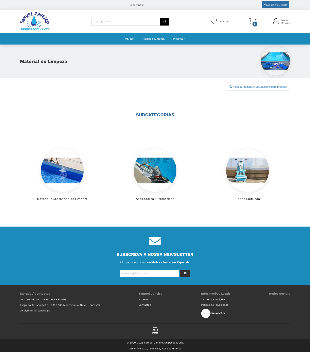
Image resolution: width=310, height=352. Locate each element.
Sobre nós (144, 299)
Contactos (144, 304)
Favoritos (225, 21)
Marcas (129, 38)
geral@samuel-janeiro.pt (35, 310)
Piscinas (178, 38)
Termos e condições (213, 299)
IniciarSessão (285, 22)
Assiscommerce (171, 348)
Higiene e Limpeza (153, 38)
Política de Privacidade (214, 304)
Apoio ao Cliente (275, 4)
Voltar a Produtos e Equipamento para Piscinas (258, 86)
